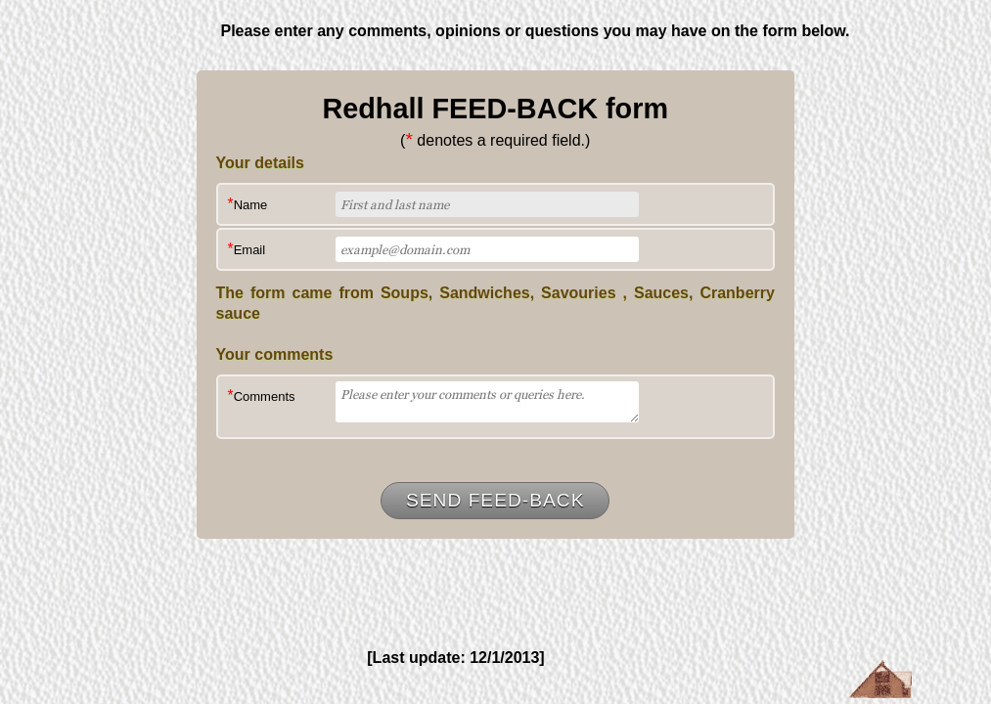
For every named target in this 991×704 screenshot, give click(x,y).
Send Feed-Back (495, 500)
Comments (261, 395)
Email (247, 249)
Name (248, 204)
